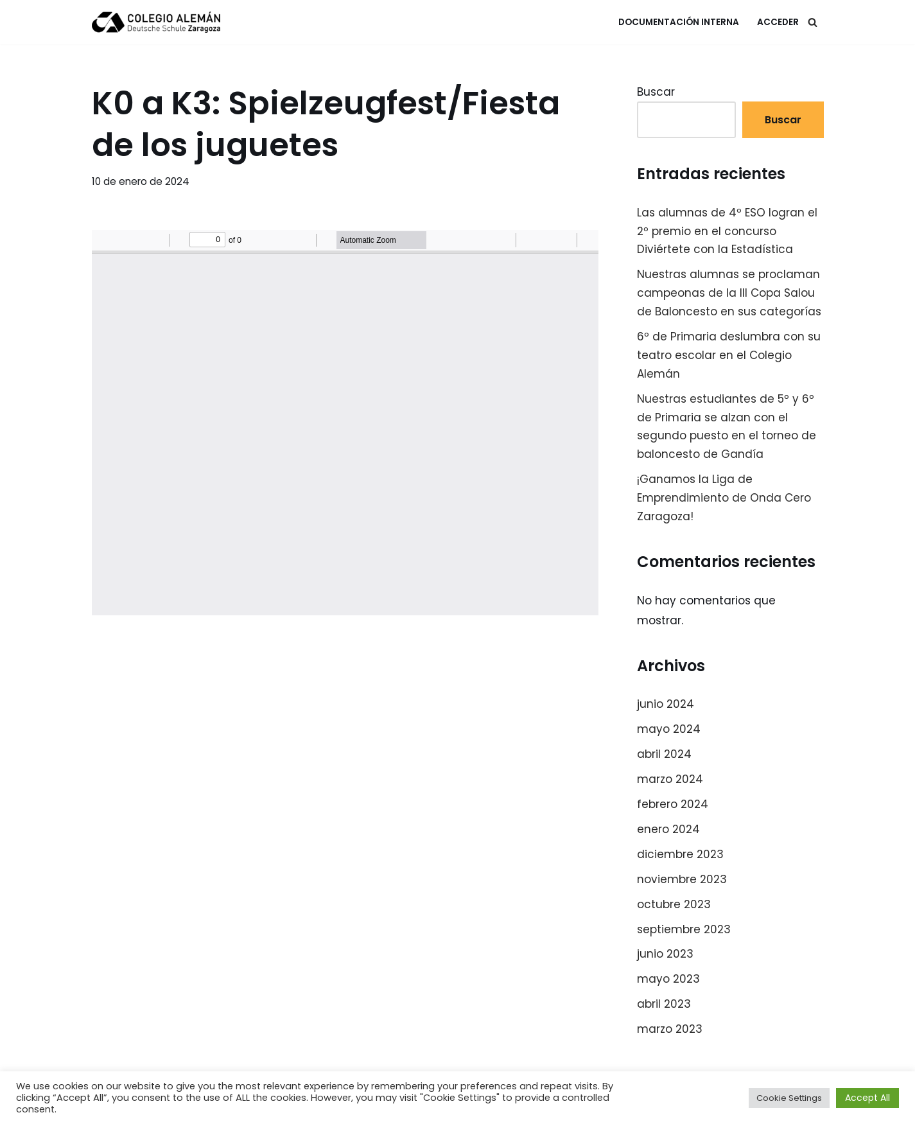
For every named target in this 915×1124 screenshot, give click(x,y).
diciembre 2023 (680, 854)
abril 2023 (664, 1004)
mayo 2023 (668, 979)
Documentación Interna (678, 22)
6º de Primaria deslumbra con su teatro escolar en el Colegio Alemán (729, 355)
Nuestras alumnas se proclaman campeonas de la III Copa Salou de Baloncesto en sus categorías (729, 293)
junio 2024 (665, 704)
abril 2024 (664, 754)
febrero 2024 (672, 804)
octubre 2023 (674, 904)
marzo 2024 (670, 779)
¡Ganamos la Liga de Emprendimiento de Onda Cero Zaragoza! (724, 497)
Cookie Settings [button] (789, 1098)
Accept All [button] (867, 1097)
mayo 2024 (669, 729)
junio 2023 (665, 954)
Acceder (778, 22)
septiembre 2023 (684, 929)
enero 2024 (668, 829)
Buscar (656, 92)
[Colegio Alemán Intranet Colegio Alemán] (156, 22)
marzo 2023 (669, 1029)
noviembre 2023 (682, 879)
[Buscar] (812, 22)
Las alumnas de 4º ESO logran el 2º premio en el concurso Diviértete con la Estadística (727, 231)
